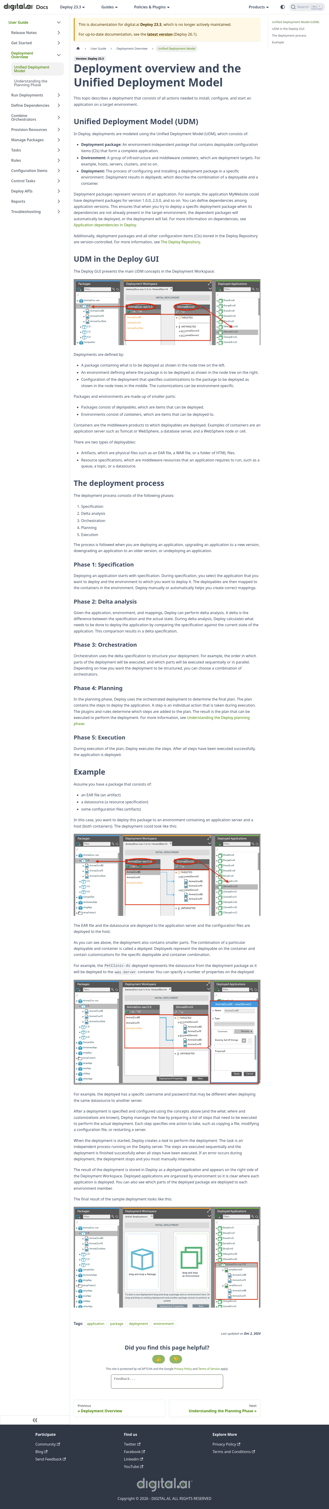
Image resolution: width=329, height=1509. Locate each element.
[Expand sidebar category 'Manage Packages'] (59, 139)
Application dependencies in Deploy (105, 224)
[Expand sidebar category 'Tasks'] (59, 150)
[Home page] (78, 48)
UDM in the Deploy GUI (288, 29)
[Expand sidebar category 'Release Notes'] (59, 32)
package (116, 1323)
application (95, 1323)
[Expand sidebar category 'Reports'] (59, 201)
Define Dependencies (30, 105)
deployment (138, 1323)
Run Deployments (27, 95)
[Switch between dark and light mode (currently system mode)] (282, 7)
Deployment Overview (22, 55)
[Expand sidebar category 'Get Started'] (59, 43)
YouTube (133, 1466)
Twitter (132, 1444)
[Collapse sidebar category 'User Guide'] (59, 22)
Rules (16, 160)
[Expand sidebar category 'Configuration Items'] (59, 170)
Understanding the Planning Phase (30, 83)
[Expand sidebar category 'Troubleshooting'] (59, 211)
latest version (160, 34)
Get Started (21, 42)
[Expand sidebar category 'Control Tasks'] (59, 181)
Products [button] (257, 7)
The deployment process (289, 35)
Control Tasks (23, 180)
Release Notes (24, 32)
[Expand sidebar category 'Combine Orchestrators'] (59, 117)
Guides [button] (107, 7)
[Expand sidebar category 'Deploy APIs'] (59, 191)
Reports (18, 201)
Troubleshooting (26, 211)
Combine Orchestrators (23, 117)
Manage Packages (27, 139)
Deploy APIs (22, 191)
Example (278, 42)
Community (47, 1444)
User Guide (18, 22)
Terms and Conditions (234, 1451)
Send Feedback (50, 1459)
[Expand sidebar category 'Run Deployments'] (59, 95)
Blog (41, 1451)
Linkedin (133, 1459)
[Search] (307, 7)
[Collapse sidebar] (35, 1420)
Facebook (134, 1451)
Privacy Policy (183, 1369)
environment (164, 1323)
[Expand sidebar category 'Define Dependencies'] (59, 105)
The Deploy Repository (180, 241)
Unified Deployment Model (31, 69)
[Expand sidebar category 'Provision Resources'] (59, 129)
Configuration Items (29, 170)
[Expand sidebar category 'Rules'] (59, 160)
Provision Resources (29, 129)
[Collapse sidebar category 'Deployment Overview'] (59, 55)
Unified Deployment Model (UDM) (295, 22)
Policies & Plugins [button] (150, 7)
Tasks (16, 150)
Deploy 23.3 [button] (70, 7)
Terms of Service (209, 1369)
